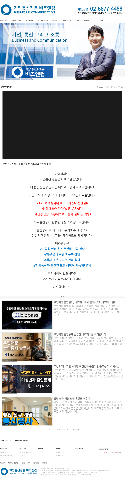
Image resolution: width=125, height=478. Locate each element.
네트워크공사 (16, 20)
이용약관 (2, 463)
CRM (78, 20)
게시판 (101, 20)
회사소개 (3, 20)
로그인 (112, 452)
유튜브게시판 (115, 87)
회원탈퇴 (35, 463)
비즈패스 (55, 20)
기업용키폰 (29, 20)
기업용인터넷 (43, 20)
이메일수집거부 (25, 463)
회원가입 (119, 452)
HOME (101, 87)
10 (70, 429)
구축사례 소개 (89, 20)
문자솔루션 (67, 20)
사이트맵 (44, 463)
